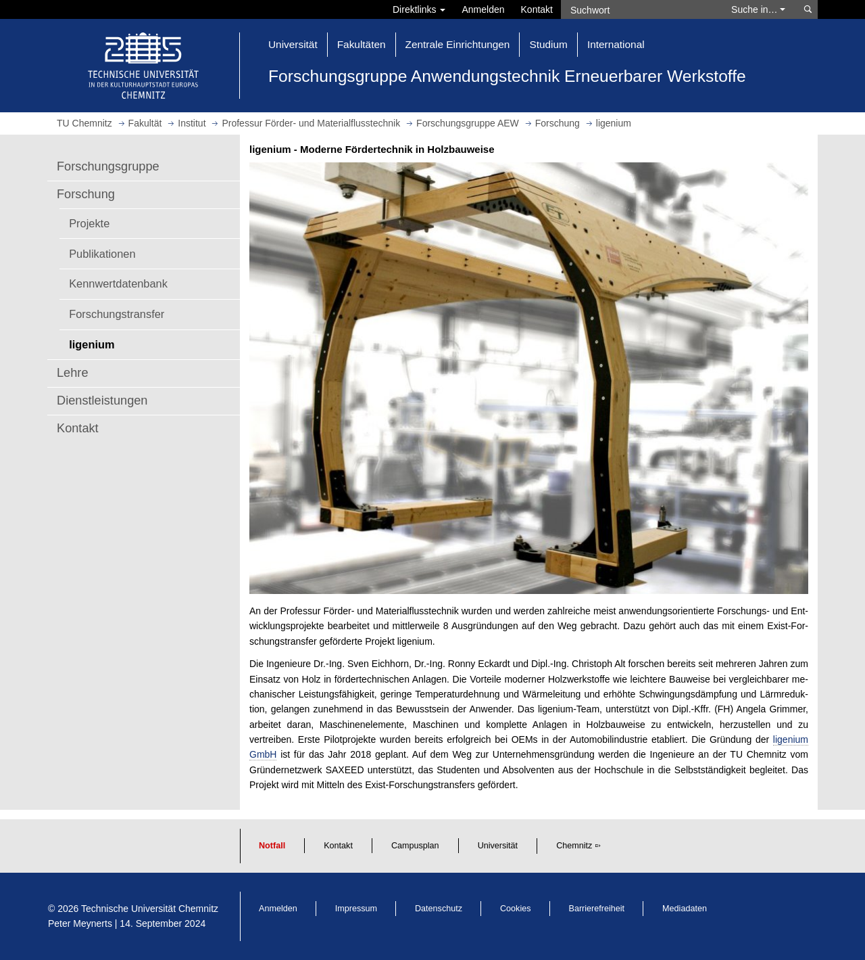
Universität (498, 845)
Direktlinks (419, 9)
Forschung (86, 194)
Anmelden (483, 9)
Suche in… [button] (758, 9)
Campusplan (415, 845)
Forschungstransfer (116, 314)
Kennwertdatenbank (118, 283)
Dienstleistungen (102, 400)
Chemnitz (574, 845)
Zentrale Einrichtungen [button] (457, 44)
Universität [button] (293, 44)
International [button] (616, 44)
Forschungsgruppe (108, 166)
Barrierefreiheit (597, 908)
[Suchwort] (639, 9)
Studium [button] (548, 44)
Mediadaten (684, 908)
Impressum (356, 908)
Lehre (73, 373)
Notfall (272, 845)
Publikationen (102, 254)
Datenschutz (438, 908)
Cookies (515, 908)
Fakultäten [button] (361, 44)
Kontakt (537, 9)
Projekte (89, 223)
